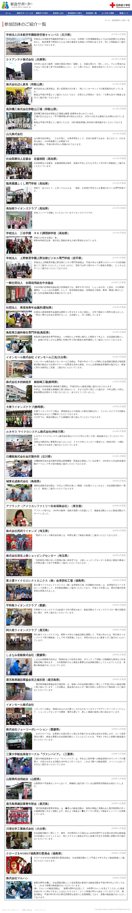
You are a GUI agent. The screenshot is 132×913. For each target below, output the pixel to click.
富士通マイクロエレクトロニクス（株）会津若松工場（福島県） (46, 580)
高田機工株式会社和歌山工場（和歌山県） (32, 109)
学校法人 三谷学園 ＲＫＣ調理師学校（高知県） (38, 233)
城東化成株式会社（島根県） (24, 481)
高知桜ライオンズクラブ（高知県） (28, 208)
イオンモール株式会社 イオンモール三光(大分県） (37, 357)
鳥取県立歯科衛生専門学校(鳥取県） (28, 332)
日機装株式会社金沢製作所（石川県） (29, 456)
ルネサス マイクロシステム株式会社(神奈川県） (36, 431)
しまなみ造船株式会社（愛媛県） (27, 655)
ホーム (107, 20)
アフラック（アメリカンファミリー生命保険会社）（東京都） (45, 506)
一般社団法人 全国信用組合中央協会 (29, 282)
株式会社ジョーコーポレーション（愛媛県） (34, 729)
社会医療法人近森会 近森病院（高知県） (32, 158)
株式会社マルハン (17, 878)
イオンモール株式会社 (20, 704)
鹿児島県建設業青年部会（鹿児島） (28, 803)
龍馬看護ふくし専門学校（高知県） (28, 183)
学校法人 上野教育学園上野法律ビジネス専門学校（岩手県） (45, 258)
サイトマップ (40, 910)
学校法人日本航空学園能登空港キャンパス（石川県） (39, 34)
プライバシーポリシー (10, 910)
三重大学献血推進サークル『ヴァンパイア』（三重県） (41, 754)
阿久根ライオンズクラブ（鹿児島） (28, 630)
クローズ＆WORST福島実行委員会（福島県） (35, 853)
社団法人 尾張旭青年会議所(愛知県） (30, 307)
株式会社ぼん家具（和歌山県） (25, 84)
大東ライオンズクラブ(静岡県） (26, 406)
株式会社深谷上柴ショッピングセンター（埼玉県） (38, 555)
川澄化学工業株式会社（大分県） (27, 828)
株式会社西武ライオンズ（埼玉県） (28, 531)
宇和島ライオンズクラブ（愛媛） (27, 605)
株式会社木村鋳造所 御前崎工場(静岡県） (33, 382)
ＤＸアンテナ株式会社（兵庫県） (27, 59)
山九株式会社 (14, 134)
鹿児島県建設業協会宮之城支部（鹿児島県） (34, 679)
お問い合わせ (27, 910)
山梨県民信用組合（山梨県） (24, 779)
